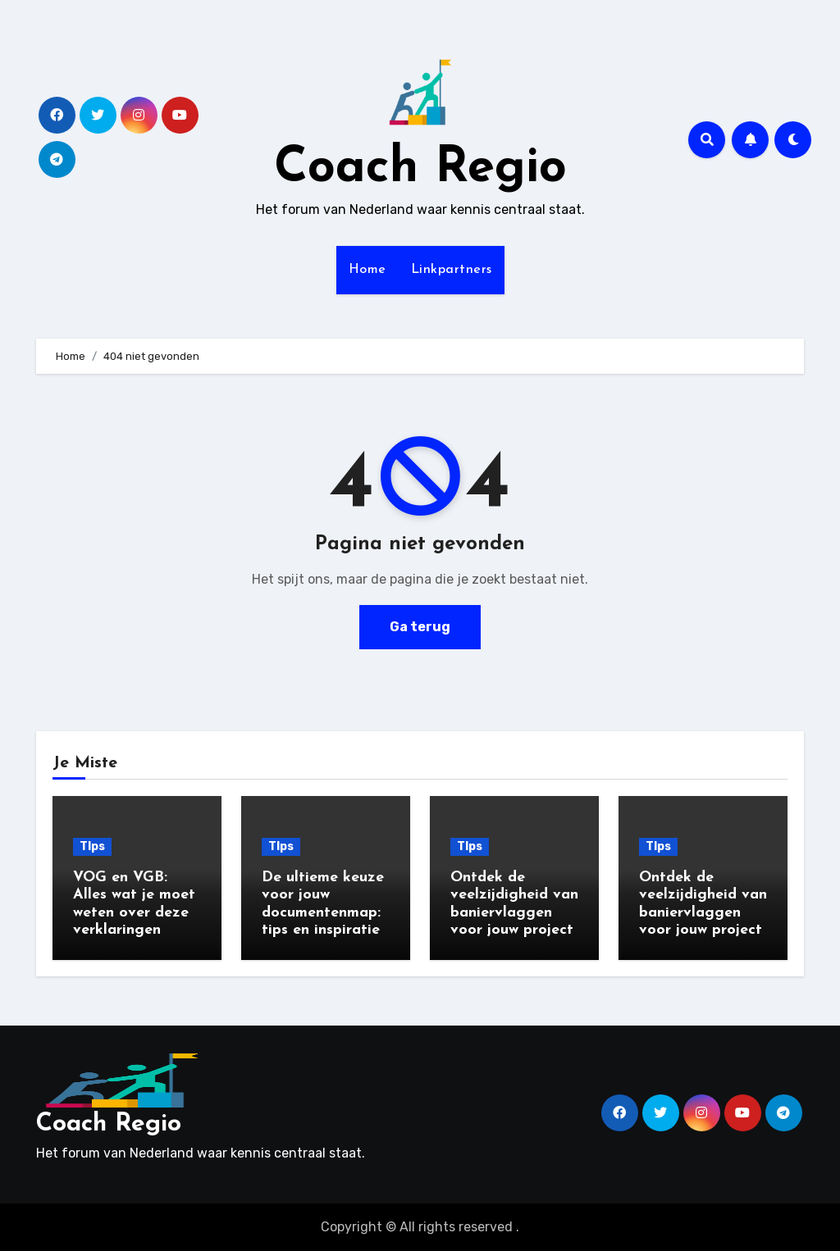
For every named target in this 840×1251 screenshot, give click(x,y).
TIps (92, 846)
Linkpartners (451, 269)
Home (367, 269)
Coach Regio (420, 168)
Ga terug (420, 627)
